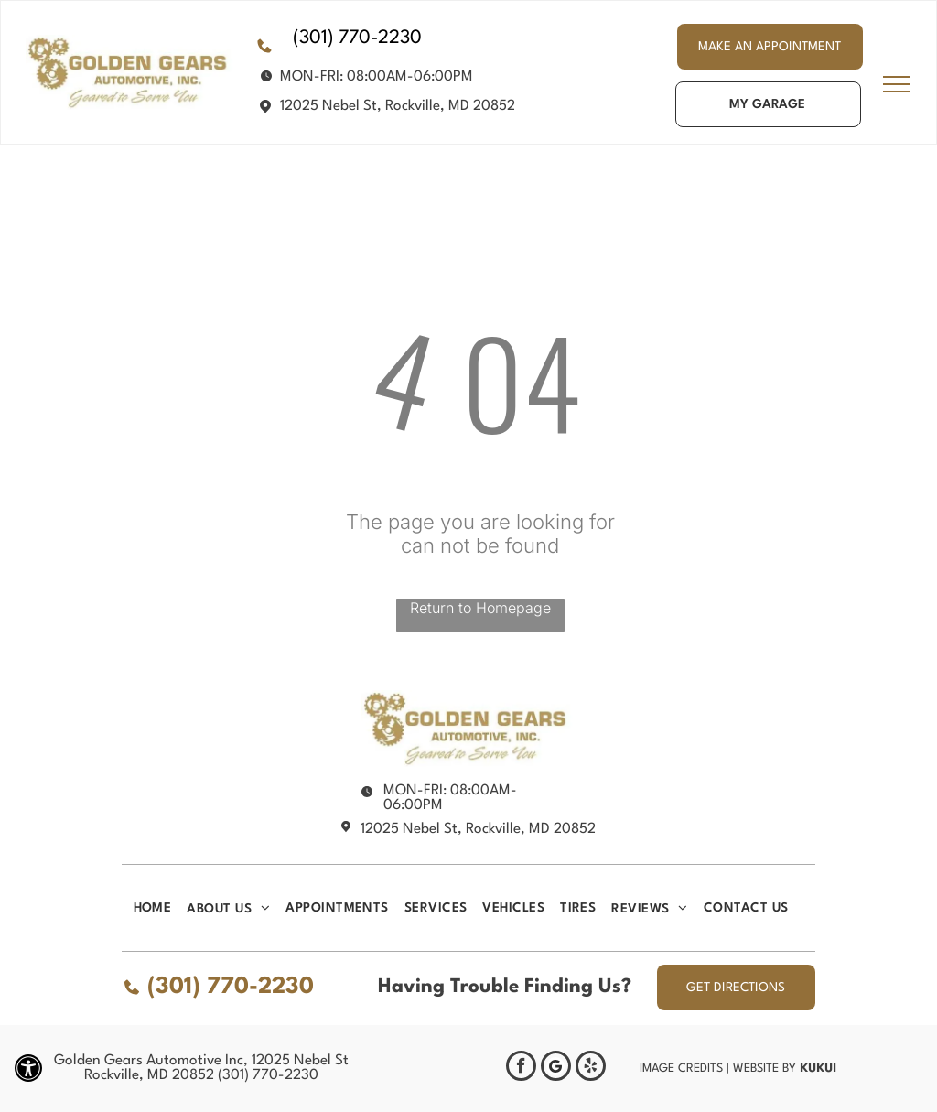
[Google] (556, 1068)
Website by (764, 1068)
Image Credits (681, 1068)
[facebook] (521, 1068)
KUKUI (818, 1067)
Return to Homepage (480, 608)
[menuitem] (161, 908)
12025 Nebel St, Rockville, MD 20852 (397, 106)
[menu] (897, 84)
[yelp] (591, 1068)
